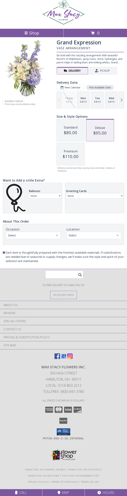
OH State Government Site (80, 475)
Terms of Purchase (64, 481)
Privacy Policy (38, 481)
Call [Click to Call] (21, 492)
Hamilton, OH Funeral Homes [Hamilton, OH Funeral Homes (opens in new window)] (45, 469)
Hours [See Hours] (105, 492)
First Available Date (100, 87)
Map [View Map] (63, 492)
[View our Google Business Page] (63, 358)
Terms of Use (90, 481)
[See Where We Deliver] (63, 294)
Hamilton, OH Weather (43, 475)
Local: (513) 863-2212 (63, 385)
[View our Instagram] (70, 358)
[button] (63, 431)
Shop (31, 33)
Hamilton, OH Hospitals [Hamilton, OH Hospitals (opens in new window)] (85, 469)
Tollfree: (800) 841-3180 (63, 391)
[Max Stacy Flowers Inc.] (63, 23)
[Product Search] (64, 275)
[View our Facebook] (57, 358)
